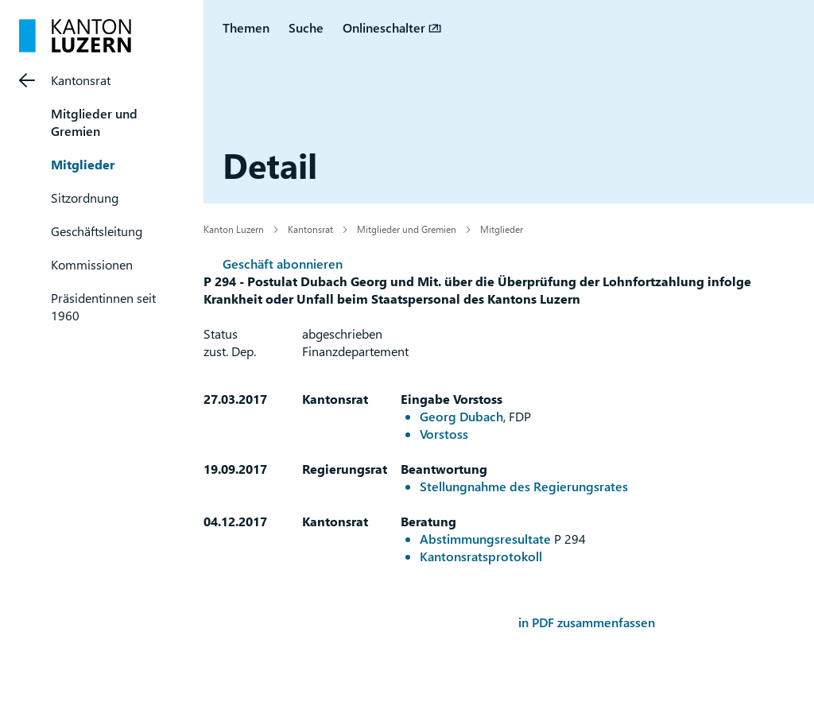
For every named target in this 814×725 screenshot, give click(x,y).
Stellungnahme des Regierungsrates (524, 486)
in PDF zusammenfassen (586, 622)
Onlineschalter (384, 27)
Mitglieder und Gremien (94, 122)
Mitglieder (82, 164)
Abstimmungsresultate (485, 538)
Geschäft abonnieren (283, 263)
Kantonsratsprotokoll (481, 556)
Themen (246, 27)
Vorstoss (444, 433)
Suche (306, 27)
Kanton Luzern (234, 229)
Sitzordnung (84, 197)
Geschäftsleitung (96, 231)
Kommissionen (92, 264)
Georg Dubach (461, 416)
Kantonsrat (80, 80)
